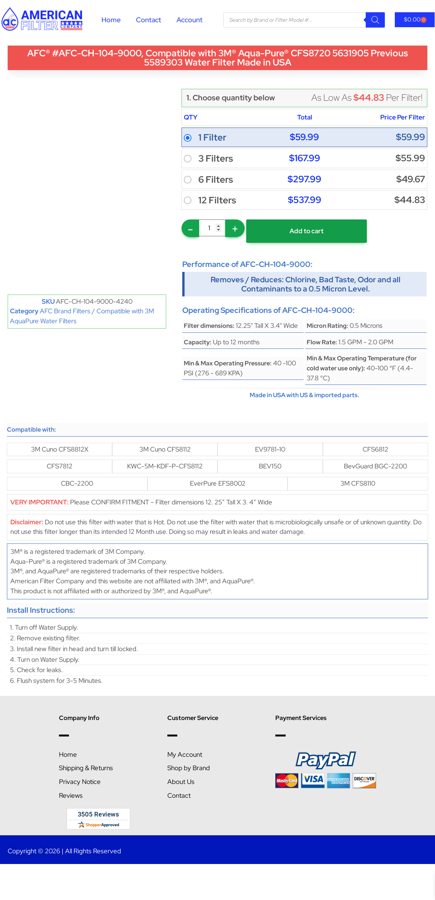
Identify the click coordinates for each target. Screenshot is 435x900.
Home (111, 19)
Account (190, 19)
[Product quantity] (212, 227)
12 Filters (217, 200)
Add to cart (306, 231)
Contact (148, 19)
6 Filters (215, 179)
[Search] (375, 20)
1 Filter (212, 137)
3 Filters (215, 158)
